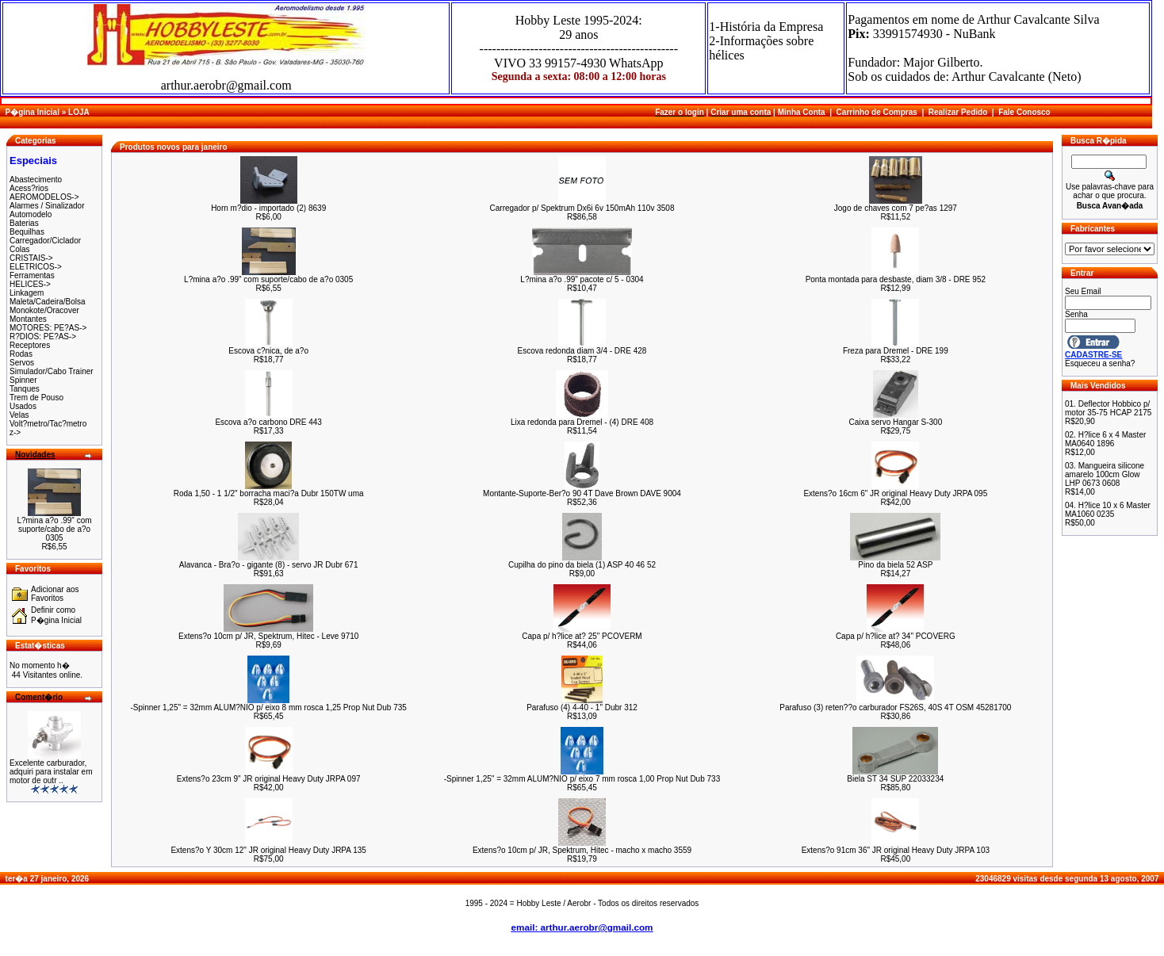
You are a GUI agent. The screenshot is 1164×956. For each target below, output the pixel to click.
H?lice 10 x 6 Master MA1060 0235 (1108, 509)
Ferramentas (32, 275)
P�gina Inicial (32, 112)
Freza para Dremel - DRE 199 (895, 350)
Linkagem (27, 293)
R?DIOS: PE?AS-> (43, 336)
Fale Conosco (1024, 112)
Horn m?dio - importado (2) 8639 (268, 208)
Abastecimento (36, 179)
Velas (19, 415)
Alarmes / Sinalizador (47, 205)
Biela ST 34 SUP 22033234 (895, 778)
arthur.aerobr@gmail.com (226, 85)
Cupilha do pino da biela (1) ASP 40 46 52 (582, 564)
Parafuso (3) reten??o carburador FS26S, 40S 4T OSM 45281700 (895, 707)
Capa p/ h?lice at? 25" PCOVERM (581, 636)
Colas (20, 249)
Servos (22, 362)
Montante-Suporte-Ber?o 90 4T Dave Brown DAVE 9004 (582, 493)
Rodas (21, 354)
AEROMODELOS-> (44, 197)
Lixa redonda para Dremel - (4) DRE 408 (582, 422)
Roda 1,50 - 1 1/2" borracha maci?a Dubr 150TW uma (269, 493)
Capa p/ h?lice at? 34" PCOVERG (895, 636)
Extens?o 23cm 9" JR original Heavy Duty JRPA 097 (269, 778)
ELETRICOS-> (36, 266)
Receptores (30, 345)
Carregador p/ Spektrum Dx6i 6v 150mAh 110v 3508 (582, 208)
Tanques (25, 388)
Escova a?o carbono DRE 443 (268, 422)
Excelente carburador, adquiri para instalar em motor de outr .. (51, 772)
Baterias (24, 223)
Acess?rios (29, 188)
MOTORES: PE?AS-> (48, 327)
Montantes (28, 319)
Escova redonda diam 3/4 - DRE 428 (582, 350)
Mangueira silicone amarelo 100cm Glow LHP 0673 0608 (1104, 474)
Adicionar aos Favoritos (55, 593)
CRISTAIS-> (31, 258)
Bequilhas (27, 232)
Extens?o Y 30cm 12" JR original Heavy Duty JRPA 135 (268, 850)
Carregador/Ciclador (45, 240)
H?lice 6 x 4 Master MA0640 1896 (1105, 439)
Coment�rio (39, 697)
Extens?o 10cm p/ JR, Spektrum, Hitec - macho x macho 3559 (582, 850)
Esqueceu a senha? (1100, 363)
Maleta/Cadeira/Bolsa (48, 301)
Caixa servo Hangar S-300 (895, 422)
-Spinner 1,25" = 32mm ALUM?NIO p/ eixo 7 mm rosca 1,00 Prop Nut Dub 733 (582, 778)
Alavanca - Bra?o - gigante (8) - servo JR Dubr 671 (268, 564)
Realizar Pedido (958, 112)
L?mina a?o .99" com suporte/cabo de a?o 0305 (54, 529)
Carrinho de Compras (877, 112)
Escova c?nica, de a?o (268, 350)
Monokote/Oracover (44, 310)
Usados (23, 406)
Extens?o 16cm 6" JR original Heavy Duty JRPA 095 (895, 493)
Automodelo (31, 214)
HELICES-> (30, 284)
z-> (15, 432)
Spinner (23, 380)
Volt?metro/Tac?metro (48, 423)
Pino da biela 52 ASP (895, 564)
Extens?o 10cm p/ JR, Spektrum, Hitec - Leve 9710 (268, 636)
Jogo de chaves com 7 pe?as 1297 (895, 208)
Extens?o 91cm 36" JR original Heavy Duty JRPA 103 (896, 850)
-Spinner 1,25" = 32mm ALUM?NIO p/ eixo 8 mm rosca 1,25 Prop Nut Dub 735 (268, 707)
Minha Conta (801, 112)
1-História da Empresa (766, 26)
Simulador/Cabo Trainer (52, 371)
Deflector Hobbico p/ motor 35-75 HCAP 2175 (1108, 408)
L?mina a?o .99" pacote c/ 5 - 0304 (581, 279)
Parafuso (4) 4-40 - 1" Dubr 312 (582, 707)
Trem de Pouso (36, 397)
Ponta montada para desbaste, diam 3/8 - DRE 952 (896, 279)
